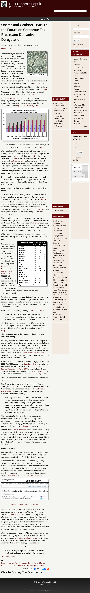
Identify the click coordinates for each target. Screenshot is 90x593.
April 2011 (30, 94)
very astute (78, 67)
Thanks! (77, 65)
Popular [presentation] (77, 167)
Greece (25, 426)
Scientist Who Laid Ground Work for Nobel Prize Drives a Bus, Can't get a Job (60, 290)
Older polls (77, 158)
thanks (76, 62)
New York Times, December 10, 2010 (25, 504)
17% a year (35, 223)
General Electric (39, 209)
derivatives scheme (29, 353)
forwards (40, 565)
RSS (16, 557)
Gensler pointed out (20, 430)
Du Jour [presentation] (77, 172)
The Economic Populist (26, 3)
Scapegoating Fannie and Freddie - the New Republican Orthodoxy (60, 241)
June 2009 (43, 89)
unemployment (12, 98)
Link (40, 147)
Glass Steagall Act (30, 364)
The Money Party (7, 557)
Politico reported (35, 310)
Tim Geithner (33, 563)
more (86, 127)
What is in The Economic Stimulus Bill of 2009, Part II (60, 277)
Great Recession (17, 565)
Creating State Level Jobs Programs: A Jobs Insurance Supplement (59, 226)
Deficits (77, 124)
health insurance (16, 161)
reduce (14, 158)
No (76, 147)
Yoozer (77, 89)
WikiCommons (38, 83)
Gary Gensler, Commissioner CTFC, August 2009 (26, 475)
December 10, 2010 (17, 514)
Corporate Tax (11, 563)
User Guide (58, 211)
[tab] (77, 167)
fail (34, 156)
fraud (3, 563)
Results (75, 160)
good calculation (80, 59)
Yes (76, 143)
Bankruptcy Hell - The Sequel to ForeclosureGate (59, 252)
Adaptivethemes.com (53, 591)
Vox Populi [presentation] (78, 176)
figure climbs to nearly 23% (27, 105)
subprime (40, 353)
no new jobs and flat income (25, 538)
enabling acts (37, 371)
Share (37, 569)
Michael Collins (16, 45)
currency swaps (30, 565)
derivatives (23, 563)
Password (77, 33)
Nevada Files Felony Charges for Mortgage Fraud (60, 299)
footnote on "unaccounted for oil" (80, 72)
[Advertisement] (62, 58)
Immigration (78, 121)
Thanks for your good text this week (80, 94)
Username (77, 25)
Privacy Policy (45, 584)
